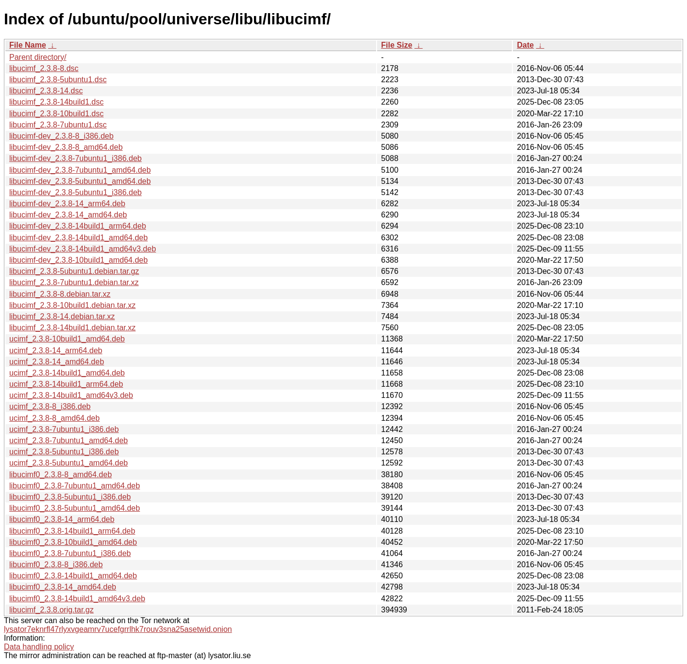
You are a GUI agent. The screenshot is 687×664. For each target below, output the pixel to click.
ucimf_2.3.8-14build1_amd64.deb (67, 373)
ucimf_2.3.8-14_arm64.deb (55, 350)
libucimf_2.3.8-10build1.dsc (56, 113)
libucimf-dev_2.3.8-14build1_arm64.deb (77, 226)
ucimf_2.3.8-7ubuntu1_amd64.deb (68, 440)
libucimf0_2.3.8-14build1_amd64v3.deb (77, 598)
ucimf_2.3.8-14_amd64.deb (56, 362)
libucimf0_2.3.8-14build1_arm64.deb (72, 531)
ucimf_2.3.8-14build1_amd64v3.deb (71, 395)
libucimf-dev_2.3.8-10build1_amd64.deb (78, 260)
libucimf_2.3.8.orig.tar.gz (51, 610)
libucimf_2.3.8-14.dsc (46, 91)
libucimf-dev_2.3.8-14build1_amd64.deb (78, 237)
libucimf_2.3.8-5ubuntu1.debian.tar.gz (74, 271)
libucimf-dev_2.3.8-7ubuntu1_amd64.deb (80, 170)
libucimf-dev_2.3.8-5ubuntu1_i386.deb (75, 192)
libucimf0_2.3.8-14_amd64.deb (62, 587)
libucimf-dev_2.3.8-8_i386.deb (61, 136)
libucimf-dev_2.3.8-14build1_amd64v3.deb (82, 249)
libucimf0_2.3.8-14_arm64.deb (61, 519)
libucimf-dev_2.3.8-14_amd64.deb (68, 215)
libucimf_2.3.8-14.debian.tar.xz (62, 316)
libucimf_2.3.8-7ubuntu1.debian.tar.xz (74, 282)
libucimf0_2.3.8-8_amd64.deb (60, 474)
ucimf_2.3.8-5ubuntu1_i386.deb (64, 452)
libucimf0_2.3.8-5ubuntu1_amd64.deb (74, 508)
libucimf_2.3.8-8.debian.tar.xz (59, 294)
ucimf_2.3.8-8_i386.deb (49, 406)
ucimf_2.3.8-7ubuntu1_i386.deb (64, 429)
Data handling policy (39, 647)
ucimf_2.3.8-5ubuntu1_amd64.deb (68, 463)
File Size (396, 45)
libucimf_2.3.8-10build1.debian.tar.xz (72, 305)
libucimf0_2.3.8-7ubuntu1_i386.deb (70, 553)
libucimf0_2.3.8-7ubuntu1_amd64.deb (74, 486)
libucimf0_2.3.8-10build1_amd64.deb (73, 542)
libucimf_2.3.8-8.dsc (43, 68)
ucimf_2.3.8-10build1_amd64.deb (67, 339)
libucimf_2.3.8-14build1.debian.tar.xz (72, 327)
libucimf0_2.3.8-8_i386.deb (56, 564)
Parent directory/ (37, 57)
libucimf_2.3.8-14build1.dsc (56, 102)
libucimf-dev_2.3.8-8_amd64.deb (66, 147)
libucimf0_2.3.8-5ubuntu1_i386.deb (70, 497)
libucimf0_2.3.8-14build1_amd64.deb (73, 576)
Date (525, 45)
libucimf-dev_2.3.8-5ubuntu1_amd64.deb (80, 181)
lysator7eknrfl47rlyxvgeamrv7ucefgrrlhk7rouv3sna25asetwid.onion (118, 629)
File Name (27, 45)
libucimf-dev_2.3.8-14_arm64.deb (67, 203)
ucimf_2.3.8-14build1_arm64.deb (66, 384)
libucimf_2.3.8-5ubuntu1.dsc (58, 79)
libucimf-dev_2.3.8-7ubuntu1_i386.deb (75, 158)
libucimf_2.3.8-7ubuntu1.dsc (58, 125)
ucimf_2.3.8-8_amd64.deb (54, 418)
